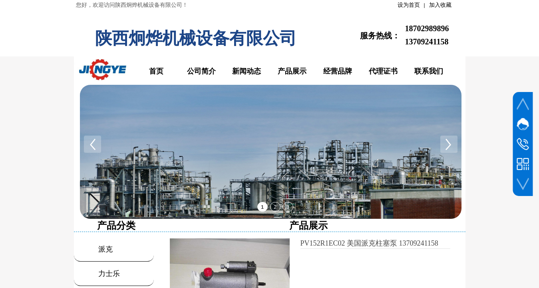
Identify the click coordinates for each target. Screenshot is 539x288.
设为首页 (409, 5)
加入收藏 (440, 5)
